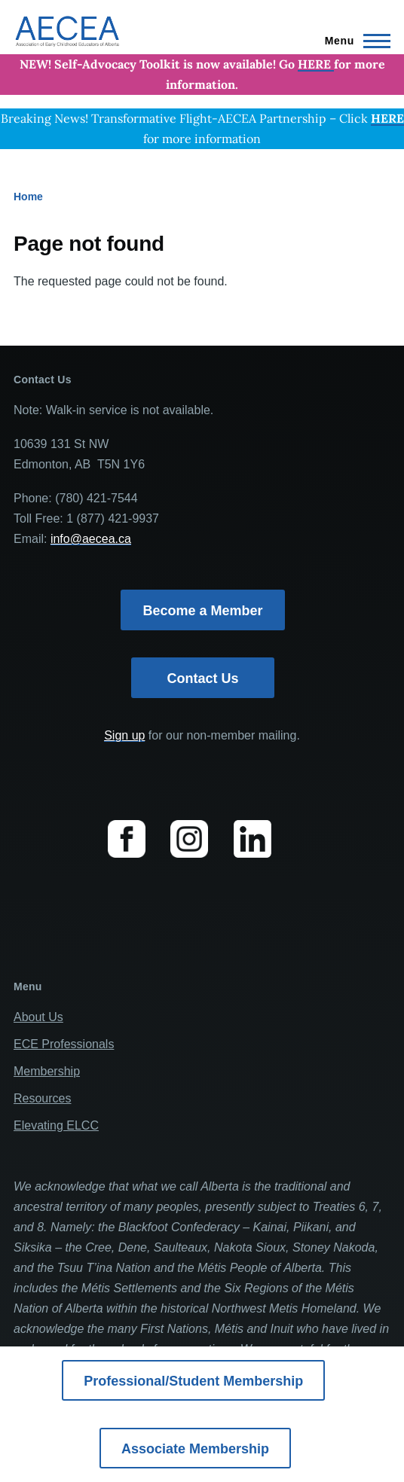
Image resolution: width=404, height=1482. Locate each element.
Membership (47, 1071)
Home (28, 197)
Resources (42, 1098)
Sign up (124, 735)
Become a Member (202, 610)
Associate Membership (195, 1448)
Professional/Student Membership (193, 1381)
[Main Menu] (353, 40)
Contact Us (202, 678)
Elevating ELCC (56, 1125)
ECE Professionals (64, 1044)
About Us (38, 1017)
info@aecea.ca (90, 538)
